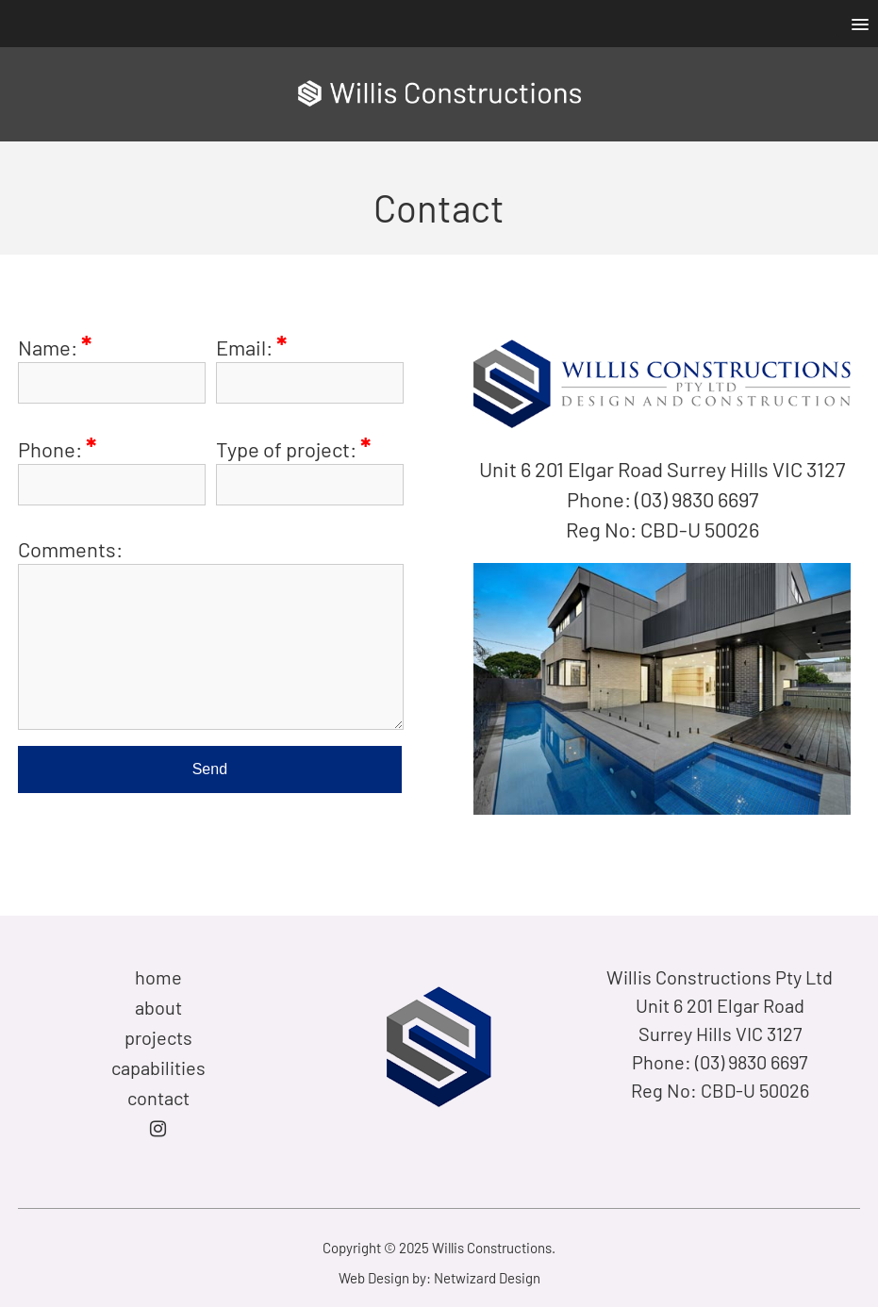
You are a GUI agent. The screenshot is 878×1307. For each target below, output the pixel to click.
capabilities (158, 1067)
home (158, 977)
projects (158, 1037)
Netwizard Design (487, 1277)
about (158, 1007)
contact (158, 1097)
